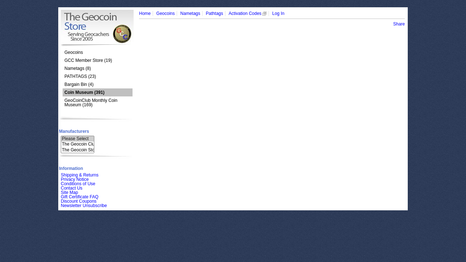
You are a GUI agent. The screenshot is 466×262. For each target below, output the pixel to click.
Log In (278, 13)
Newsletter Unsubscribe (84, 205)
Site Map (69, 192)
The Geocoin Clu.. (77, 144)
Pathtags (214, 13)
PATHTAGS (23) (80, 76)
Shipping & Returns (79, 175)
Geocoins (73, 52)
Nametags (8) (77, 68)
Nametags (190, 13)
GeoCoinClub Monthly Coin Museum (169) (90, 102)
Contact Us (71, 188)
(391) (84, 92)
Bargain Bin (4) (79, 84)
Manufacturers (74, 131)
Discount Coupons (78, 201)
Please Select (77, 139)
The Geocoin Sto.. (77, 150)
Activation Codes (247, 13)
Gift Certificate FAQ (79, 196)
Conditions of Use (78, 183)
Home (145, 13)
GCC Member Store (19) (88, 60)
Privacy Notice (75, 179)
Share (399, 24)
